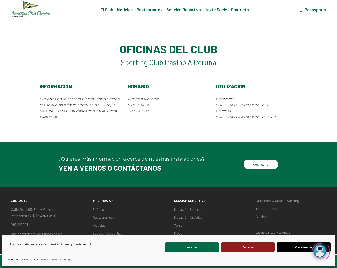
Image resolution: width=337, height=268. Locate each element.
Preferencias (304, 247)
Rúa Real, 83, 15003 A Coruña (65, 4)
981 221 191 (22, 4)
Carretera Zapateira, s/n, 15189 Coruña (131, 4)
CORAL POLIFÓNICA (273, 233)
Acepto (192, 247)
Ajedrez (262, 217)
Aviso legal (65, 259)
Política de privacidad (44, 259)
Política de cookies (17, 259)
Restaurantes (103, 217)
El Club (98, 210)
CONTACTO (261, 164)
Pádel (178, 233)
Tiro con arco (266, 209)
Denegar (248, 247)
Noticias (98, 225)
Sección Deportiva (107, 233)
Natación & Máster (189, 210)
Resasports (312, 17)
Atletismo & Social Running (277, 201)
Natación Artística (188, 217)
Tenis (178, 225)
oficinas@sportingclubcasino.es (36, 234)
